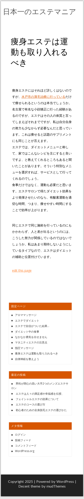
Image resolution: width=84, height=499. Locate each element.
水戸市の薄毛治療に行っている (43, 96)
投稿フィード (23, 440)
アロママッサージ (26, 315)
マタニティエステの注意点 (31, 342)
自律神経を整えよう (27, 359)
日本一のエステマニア (39, 11)
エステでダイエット (27, 320)
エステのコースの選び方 (30, 404)
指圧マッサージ (24, 348)
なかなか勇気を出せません (31, 337)
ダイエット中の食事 (27, 331)
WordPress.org (24, 451)
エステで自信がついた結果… (32, 326)
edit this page (22, 270)
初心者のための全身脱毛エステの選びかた (41, 410)
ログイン (20, 434)
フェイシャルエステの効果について (37, 399)
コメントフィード (26, 446)
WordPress (65, 481)
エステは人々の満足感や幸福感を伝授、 (40, 394)
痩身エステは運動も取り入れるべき (36, 353)
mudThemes (56, 486)
